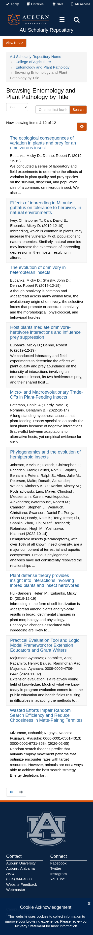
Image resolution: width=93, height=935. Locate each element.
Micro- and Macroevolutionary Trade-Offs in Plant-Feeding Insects (46, 395)
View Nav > (14, 43)
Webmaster (15, 889)
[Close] (89, 903)
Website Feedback (21, 884)
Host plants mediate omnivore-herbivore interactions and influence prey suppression (45, 332)
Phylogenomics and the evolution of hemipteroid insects (45, 454)
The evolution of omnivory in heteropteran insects (38, 270)
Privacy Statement (30, 926)
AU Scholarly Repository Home (35, 56)
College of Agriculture (33, 62)
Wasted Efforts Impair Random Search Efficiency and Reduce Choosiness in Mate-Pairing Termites (46, 715)
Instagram (58, 874)
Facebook (58, 863)
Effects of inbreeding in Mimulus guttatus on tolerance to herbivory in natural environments (45, 207)
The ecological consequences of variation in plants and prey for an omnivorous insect (43, 143)
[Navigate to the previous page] (11, 792)
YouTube (57, 879)
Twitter (55, 868)
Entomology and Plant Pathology (43, 67)
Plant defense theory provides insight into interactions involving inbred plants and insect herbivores (45, 580)
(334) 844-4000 (19, 879)
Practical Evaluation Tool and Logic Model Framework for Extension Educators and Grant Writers (44, 645)
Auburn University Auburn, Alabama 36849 (20, 868)
